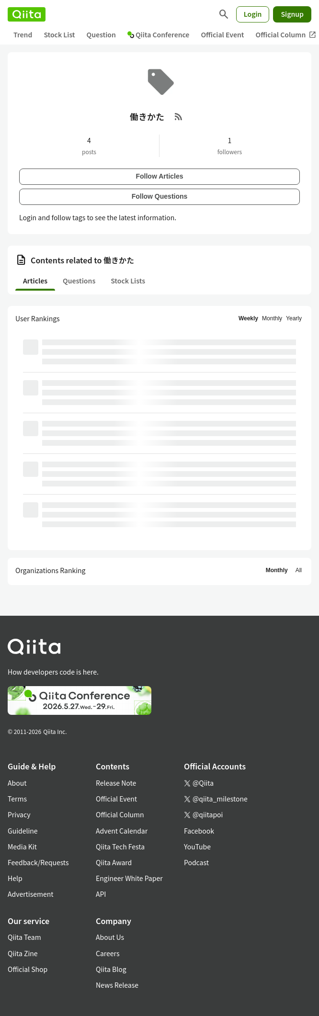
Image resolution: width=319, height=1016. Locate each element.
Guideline (23, 830)
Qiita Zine (23, 953)
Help (15, 878)
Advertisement (31, 894)
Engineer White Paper (129, 878)
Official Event (222, 34)
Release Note (116, 783)
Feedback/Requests (38, 862)
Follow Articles (159, 176)
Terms (17, 798)
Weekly (248, 318)
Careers (107, 953)
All (299, 570)
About (17, 783)
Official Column (120, 814)
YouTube (197, 846)
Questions (79, 280)
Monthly (272, 318)
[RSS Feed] (178, 116)
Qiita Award (114, 862)
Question (101, 34)
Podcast (196, 862)
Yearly (294, 318)
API (101, 894)
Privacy (19, 814)
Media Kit (22, 846)
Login (253, 14)
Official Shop (27, 969)
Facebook (199, 830)
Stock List (59, 34)
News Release (117, 985)
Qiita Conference (158, 34)
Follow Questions (160, 196)
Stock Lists (128, 280)
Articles (35, 280)
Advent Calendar (122, 830)
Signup (292, 14)
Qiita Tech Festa (120, 846)
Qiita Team (24, 937)
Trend (22, 34)
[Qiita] (27, 14)
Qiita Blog (111, 969)
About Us (110, 937)
